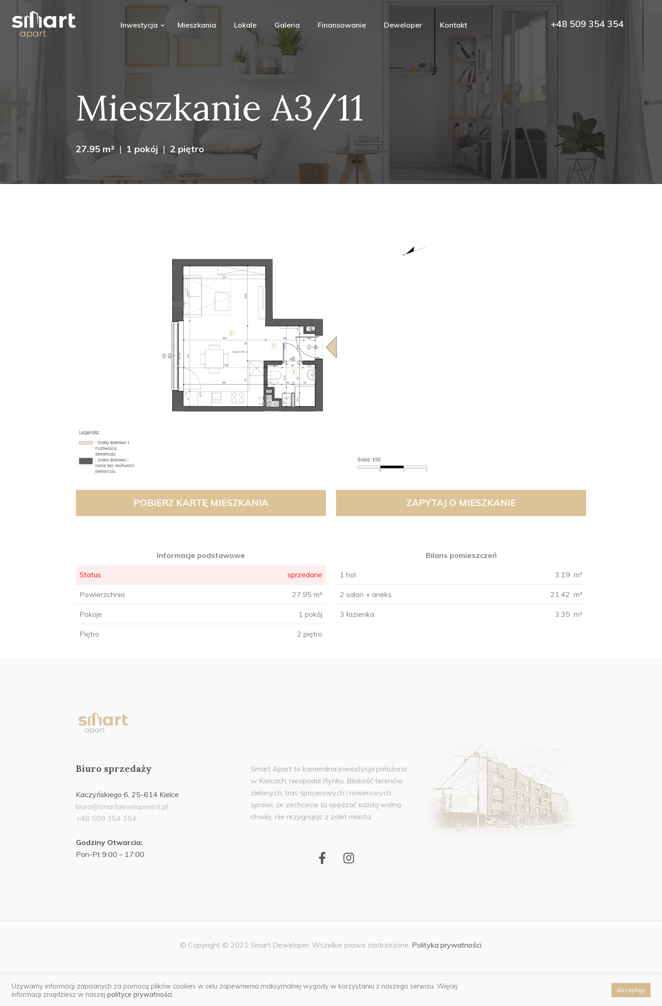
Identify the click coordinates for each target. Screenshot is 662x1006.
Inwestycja (140, 24)
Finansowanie (342, 24)
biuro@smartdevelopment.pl (122, 806)
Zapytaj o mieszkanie (461, 502)
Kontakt (453, 24)
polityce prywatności (139, 994)
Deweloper (403, 24)
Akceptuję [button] (631, 990)
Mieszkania (196, 24)
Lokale (245, 24)
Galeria (287, 24)
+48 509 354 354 (587, 23)
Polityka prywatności (446, 944)
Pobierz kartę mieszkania (200, 502)
